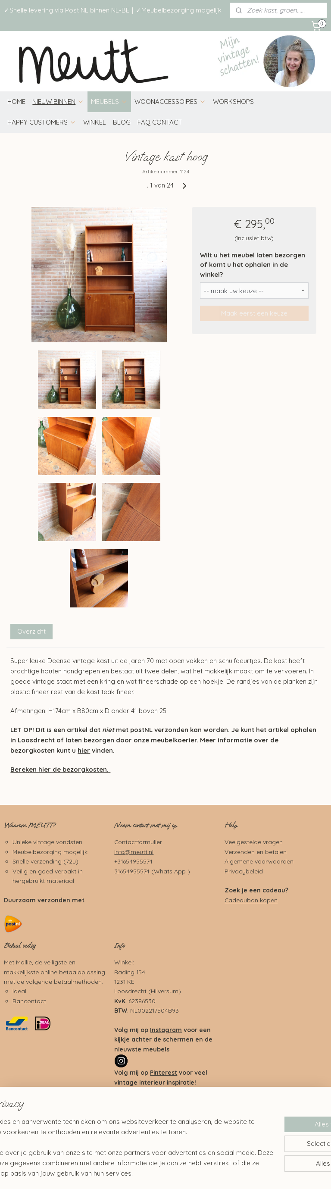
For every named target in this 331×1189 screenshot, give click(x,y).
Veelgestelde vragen (254, 841)
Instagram (166, 1029)
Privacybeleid (244, 871)
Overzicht (31, 631)
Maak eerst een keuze (254, 313)
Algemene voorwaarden (259, 861)
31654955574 (132, 871)
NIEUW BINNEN (58, 101)
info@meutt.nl (133, 851)
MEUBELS (109, 101)
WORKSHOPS (233, 101)
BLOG (122, 122)
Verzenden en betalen (256, 851)
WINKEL (94, 122)
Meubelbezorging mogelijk (49, 851)
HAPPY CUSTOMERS (41, 122)
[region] (108, 1137)
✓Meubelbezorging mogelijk (179, 10)
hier (84, 750)
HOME (16, 101)
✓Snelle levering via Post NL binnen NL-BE (66, 10)
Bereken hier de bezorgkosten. (59, 769)
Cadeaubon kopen (251, 900)
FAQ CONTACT (159, 122)
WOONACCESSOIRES (170, 101)
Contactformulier (138, 841)
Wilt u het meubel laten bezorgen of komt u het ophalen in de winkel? (252, 264)
